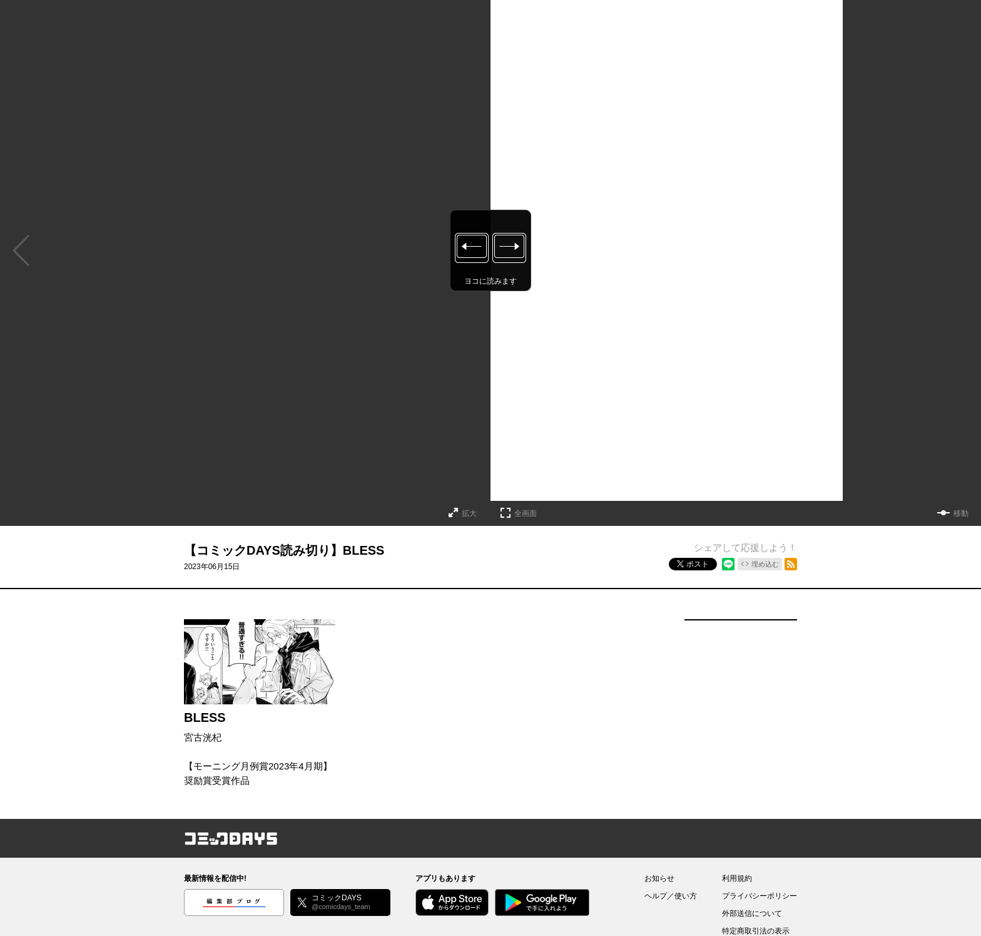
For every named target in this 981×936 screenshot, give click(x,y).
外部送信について (752, 913)
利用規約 (737, 878)
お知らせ (659, 878)
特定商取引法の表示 (756, 931)
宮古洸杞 (202, 737)
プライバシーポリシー (759, 896)
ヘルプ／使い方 (670, 896)
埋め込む (765, 564)
